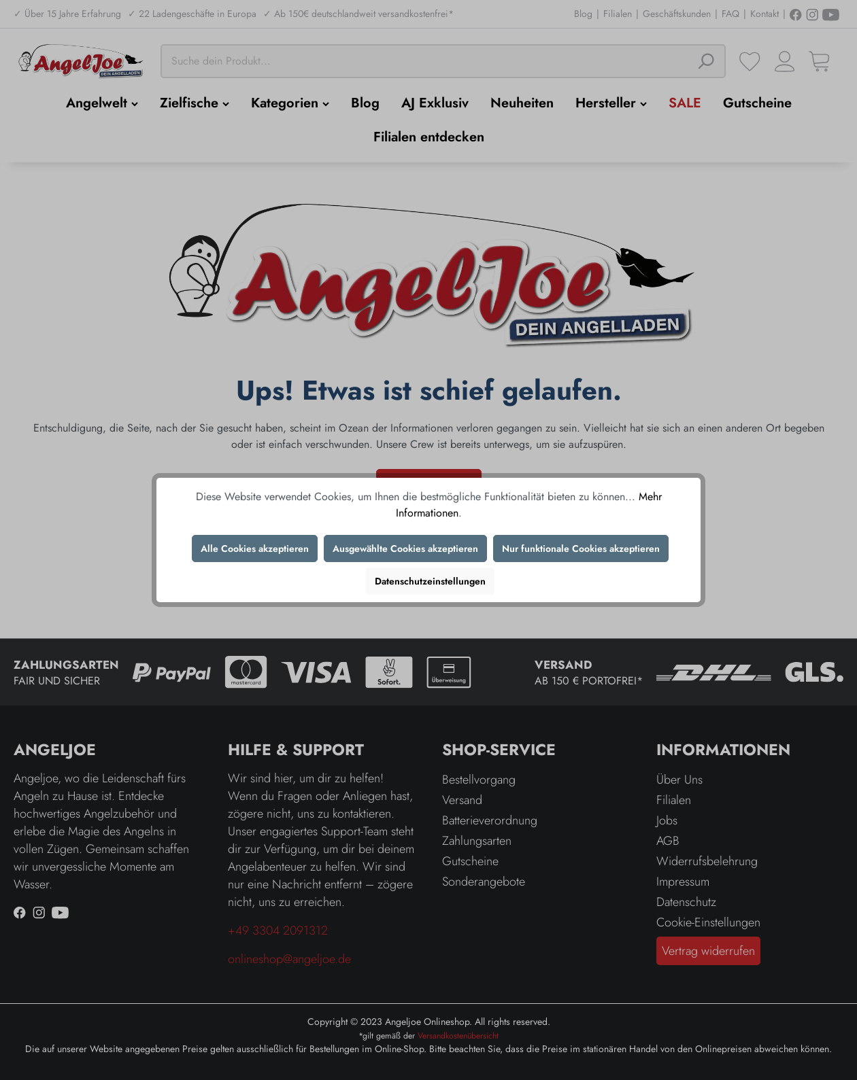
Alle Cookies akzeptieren (255, 548)
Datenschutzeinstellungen (430, 581)
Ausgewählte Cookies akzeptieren (405, 548)
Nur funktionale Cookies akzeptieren (581, 548)
